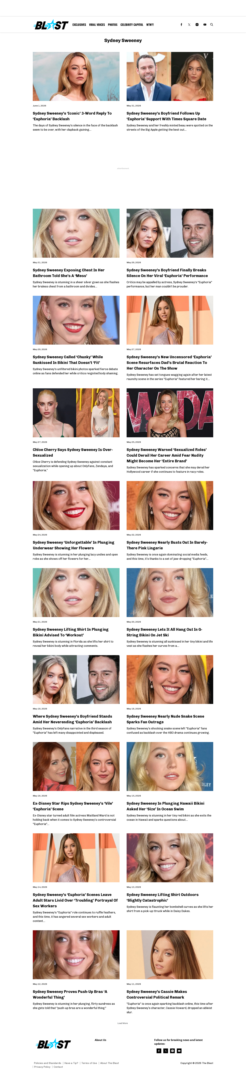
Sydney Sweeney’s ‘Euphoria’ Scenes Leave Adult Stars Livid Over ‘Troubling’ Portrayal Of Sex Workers (75, 900)
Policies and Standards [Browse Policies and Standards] (47, 1063)
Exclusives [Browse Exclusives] (79, 25)
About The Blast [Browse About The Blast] (109, 1063)
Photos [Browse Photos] (112, 25)
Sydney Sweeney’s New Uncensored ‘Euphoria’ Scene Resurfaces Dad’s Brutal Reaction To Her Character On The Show (169, 363)
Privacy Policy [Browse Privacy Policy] (42, 1066)
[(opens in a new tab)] (181, 24)
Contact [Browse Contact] (58, 1066)
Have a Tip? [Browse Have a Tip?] (71, 1063)
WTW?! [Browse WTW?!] (150, 25)
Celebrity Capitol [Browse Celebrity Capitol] (131, 25)
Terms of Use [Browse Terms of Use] (89, 1063)
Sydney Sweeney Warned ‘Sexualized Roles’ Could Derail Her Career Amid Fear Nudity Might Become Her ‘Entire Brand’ (167, 455)
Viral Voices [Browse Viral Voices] (97, 25)
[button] (211, 24)
